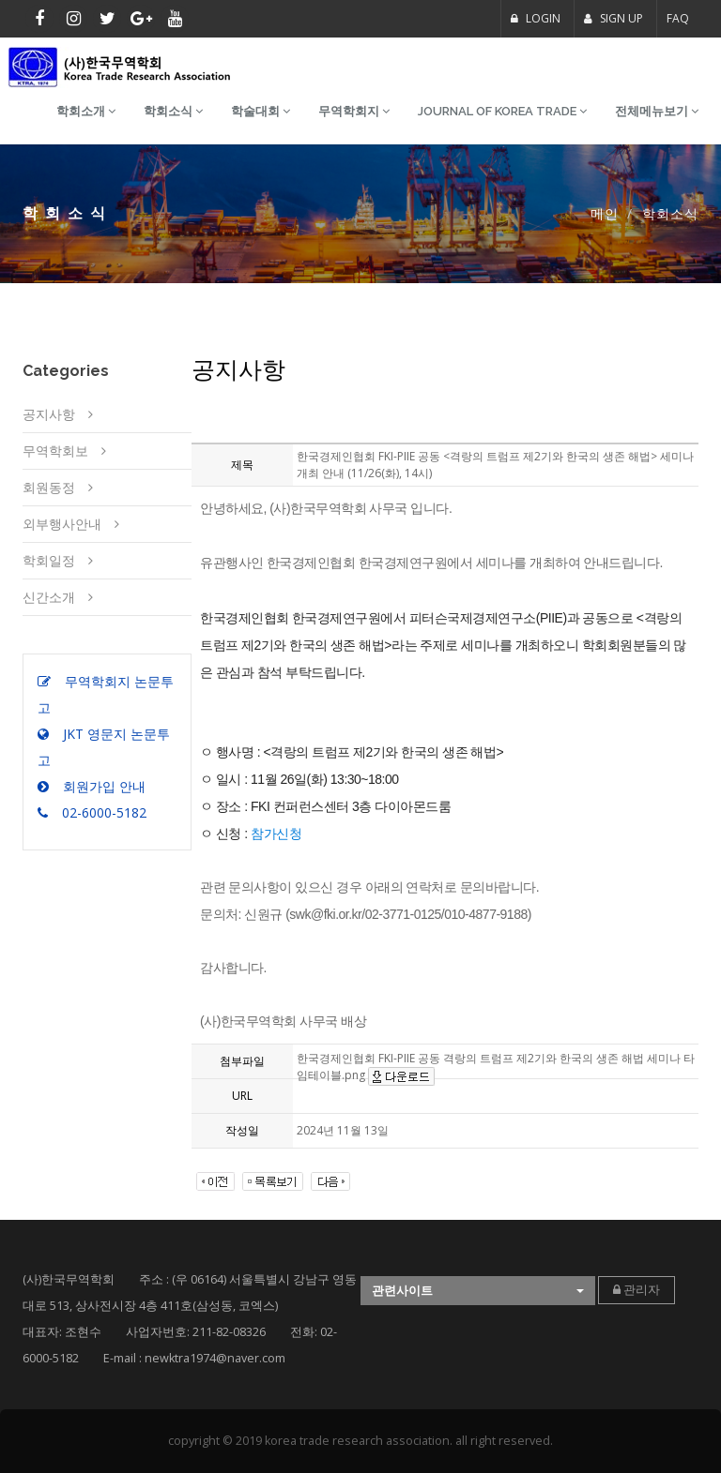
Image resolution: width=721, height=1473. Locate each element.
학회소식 (173, 111)
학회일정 (49, 560)
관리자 (636, 1290)
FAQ (678, 18)
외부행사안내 (62, 524)
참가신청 (276, 833)
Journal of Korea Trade (502, 111)
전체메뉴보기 (656, 111)
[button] (477, 1290)
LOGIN (535, 18)
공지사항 (49, 414)
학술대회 (260, 111)
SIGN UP (613, 18)
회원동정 (49, 487)
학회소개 (85, 111)
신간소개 (49, 597)
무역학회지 (354, 111)
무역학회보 (55, 450)
